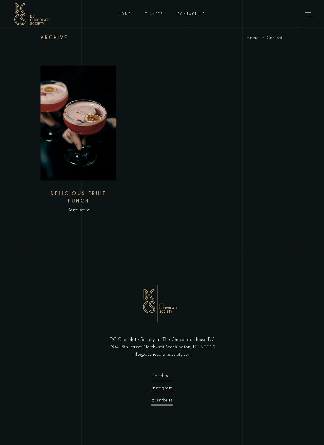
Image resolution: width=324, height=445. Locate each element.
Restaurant (78, 210)
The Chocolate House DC (188, 339)
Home (252, 37)
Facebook (162, 377)
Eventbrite (162, 401)
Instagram (162, 389)
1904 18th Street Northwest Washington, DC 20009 (162, 347)
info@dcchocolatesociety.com (162, 354)
